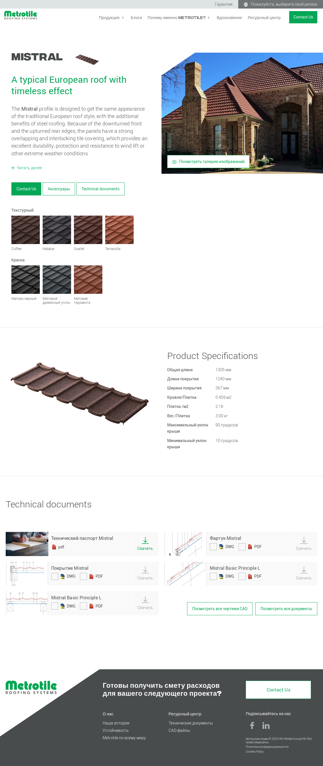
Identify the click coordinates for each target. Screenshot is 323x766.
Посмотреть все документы (286, 608)
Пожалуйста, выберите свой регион (284, 4)
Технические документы (191, 723)
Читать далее (29, 167)
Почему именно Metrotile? (177, 17)
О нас (108, 713)
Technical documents (100, 188)
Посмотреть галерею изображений (208, 161)
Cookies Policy (255, 751)
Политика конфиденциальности (267, 747)
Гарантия (224, 4)
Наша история (116, 723)
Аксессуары (59, 188)
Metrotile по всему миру (124, 737)
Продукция (110, 17)
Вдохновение (229, 17)
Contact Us (303, 17)
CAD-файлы (179, 730)
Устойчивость (116, 730)
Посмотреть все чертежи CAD (219, 608)
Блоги (136, 17)
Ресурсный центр (264, 17)
